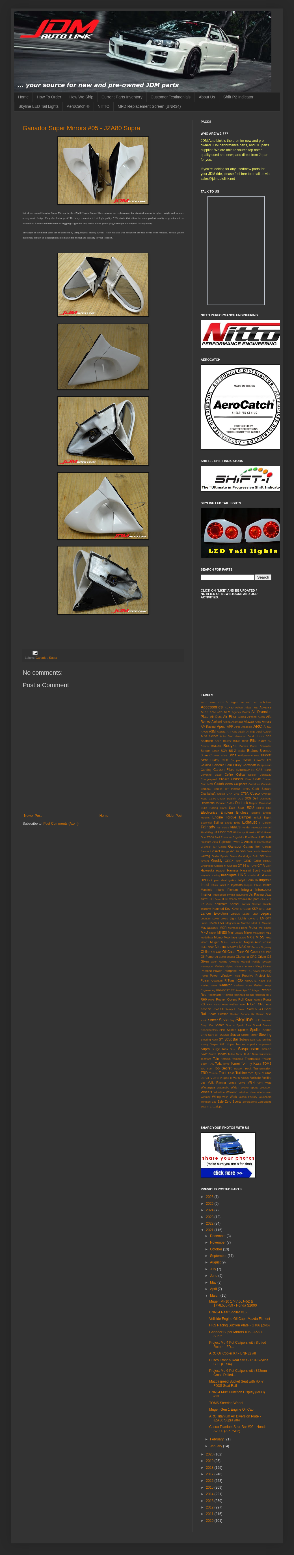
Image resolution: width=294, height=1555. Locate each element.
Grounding (207, 865)
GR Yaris (265, 856)
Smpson (266, 1020)
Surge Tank (220, 1049)
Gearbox (266, 851)
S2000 (219, 1009)
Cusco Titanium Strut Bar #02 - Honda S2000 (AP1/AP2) (238, 1429)
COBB (229, 784)
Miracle (238, 932)
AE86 (204, 712)
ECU (250, 808)
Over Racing (219, 961)
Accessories (212, 707)
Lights (242, 918)
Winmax (206, 1096)
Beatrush (207, 740)
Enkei (257, 817)
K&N (262, 899)
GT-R (261, 865)
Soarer (219, 1025)
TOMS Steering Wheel (226, 1403)
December (218, 1236)
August (216, 1262)
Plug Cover (263, 966)
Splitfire (243, 1029)
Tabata (221, 1054)
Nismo (220, 946)
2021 (210, 1230)
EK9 (268, 807)
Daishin (231, 798)
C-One (247, 760)
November (218, 1242)
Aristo (267, 726)
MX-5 (224, 942)
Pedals (219, 966)
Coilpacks (240, 784)
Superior (252, 1044)
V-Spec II (226, 1077)
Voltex (232, 1082)
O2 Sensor (253, 947)
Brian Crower (210, 755)
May (213, 1282)
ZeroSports (264, 1101)
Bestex (227, 740)
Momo (218, 937)
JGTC (204, 899)
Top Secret (222, 1068)
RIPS (211, 999)
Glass (233, 856)
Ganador (41, 657)
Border (205, 750)
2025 (210, 1204)
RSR (225, 1004)
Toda (218, 1063)
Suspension (248, 1048)
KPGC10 (245, 908)
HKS (242, 875)
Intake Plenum (227, 889)
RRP (209, 1004)
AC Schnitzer (262, 702)
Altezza (249, 721)
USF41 (205, 1077)
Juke (217, 899)
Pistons (239, 966)
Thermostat (252, 1058)
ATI (229, 731)
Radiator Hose (243, 985)
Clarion (267, 779)
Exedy (228, 822)
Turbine (241, 1073)
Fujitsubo (225, 841)
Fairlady (208, 827)
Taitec (231, 1054)
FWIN (236, 841)
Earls (223, 807)
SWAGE (266, 1049)
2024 (210, 1210)
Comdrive (254, 784)
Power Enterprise (225, 970)
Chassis (237, 779)
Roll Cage (245, 999)
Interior (206, 894)
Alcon (261, 716)
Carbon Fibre (223, 770)
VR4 (260, 1082)
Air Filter (229, 717)
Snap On (207, 1025)
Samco (242, 1009)
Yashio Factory (248, 1096)
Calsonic (218, 765)
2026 (210, 1197)
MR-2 (250, 937)
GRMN (267, 860)
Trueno (213, 1073)
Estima (218, 822)
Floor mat (225, 832)
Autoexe (240, 736)
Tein (216, 1059)
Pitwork (249, 966)
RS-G (217, 1004)
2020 (210, 1454)
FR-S (260, 832)
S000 (204, 1009)
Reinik (250, 994)
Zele (221, 1101)
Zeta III (205, 1106)
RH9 (204, 999)
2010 (210, 1521)
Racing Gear (209, 985)
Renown (260, 994)
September (219, 1256)
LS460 (213, 923)
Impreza (265, 880)
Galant (222, 846)
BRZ (257, 755)
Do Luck (241, 803)
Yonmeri (206, 1101)
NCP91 (267, 942)
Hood (260, 875)
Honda (252, 875)
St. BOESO (222, 1034)
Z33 (214, 1101)
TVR (251, 1073)
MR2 (268, 937)
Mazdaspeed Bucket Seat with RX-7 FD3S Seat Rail (236, 1383)
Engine (256, 812)
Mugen (214, 942)
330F (212, 702)
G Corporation (262, 841)
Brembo (265, 751)
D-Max (221, 798)
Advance (265, 707)
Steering (265, 1035)
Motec (242, 937)
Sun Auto (255, 1039)
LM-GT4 (265, 918)
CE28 (218, 774)
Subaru (244, 1039)
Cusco (255, 794)
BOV (224, 750)
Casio (267, 769)
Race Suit (264, 980)
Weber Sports (249, 1087)
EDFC (260, 807)
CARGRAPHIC (245, 769)
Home (23, 97)
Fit (215, 832)
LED (255, 913)
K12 (269, 899)
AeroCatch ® (78, 106)
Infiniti (214, 885)
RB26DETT (223, 990)
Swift (204, 1054)
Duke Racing (209, 807)
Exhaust (249, 822)
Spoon (267, 1029)
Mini (231, 932)
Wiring (216, 1096)
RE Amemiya (239, 990)
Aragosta (246, 726)
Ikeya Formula (248, 880)
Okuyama (242, 956)
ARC (257, 726)
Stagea (235, 1034)
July (213, 1269)
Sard (250, 1009)
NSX (242, 947)
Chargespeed (209, 779)
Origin (262, 956)
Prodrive (247, 975)
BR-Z (232, 750)
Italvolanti (242, 894)
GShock (232, 865)
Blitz (253, 741)
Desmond (265, 798)
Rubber (234, 1004)
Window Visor (247, 1092)
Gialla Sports (220, 856)
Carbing (206, 769)
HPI (203, 880)
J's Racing (256, 894)
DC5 (248, 798)
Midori (213, 932)
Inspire (248, 885)
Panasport (207, 966)
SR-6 (204, 1034)
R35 (240, 980)
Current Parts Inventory (121, 97)
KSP (255, 908)
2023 (210, 1217)
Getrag (205, 856)
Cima (248, 779)
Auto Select (209, 736)
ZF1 (212, 1106)
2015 (210, 1487)
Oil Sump (220, 956)
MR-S (260, 937)
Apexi (221, 727)
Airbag (242, 716)
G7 (215, 846)
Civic (257, 779)
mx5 (232, 942)
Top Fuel (206, 1068)
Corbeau (206, 788)
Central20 (265, 774)
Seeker (234, 1014)
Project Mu (263, 975)
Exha (237, 822)
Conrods (266, 784)
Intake (257, 885)
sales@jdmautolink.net (218, 179)
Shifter (213, 1020)
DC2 (240, 798)
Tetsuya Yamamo (232, 1058)
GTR (268, 865)
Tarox (239, 1054)
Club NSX (207, 784)
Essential (206, 822)
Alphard (216, 721)
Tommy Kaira (251, 1063)
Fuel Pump (251, 837)
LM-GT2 (253, 918)
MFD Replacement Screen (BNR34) (149, 106)
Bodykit (230, 745)
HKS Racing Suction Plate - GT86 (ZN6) (239, 1325)
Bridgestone (245, 755)
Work (233, 1096)
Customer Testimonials (171, 97)
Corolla (218, 788)
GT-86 (242, 865)
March (215, 1295)
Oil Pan (266, 951)
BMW (262, 740)
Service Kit (247, 1014)
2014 (210, 1494)
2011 (210, 1514)
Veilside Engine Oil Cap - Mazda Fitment (239, 1319)
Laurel (246, 913)
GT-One (252, 865)
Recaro (265, 990)
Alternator (237, 721)
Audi (259, 731)
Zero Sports (233, 1101)
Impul (205, 885)
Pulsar (205, 980)
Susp (233, 1049)
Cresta (221, 793)
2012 (210, 1507)
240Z (204, 702)
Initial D (225, 885)
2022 (210, 1223)
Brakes (252, 751)
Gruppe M (220, 865)
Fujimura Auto (209, 841)
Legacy (265, 913)
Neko (204, 947)
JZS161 (242, 899)
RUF (243, 1004)
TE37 (247, 1054)
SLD (257, 1020)
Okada (231, 956)
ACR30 (229, 707)
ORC (253, 956)
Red (203, 994)
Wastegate (208, 1087)
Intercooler (263, 890)
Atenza (221, 731)
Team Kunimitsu (261, 1054)
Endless (242, 813)
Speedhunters (209, 1029)
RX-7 (251, 1004)
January (216, 1446)
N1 (241, 942)
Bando (251, 736)
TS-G (231, 1073)
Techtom (206, 1058)
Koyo (235, 908)
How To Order (49, 97)
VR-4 (251, 1082)
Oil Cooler (252, 952)
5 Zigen (232, 702)
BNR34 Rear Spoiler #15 (228, 1312)
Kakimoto (221, 904)
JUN (225, 899)
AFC (219, 712)
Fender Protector (252, 827)
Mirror (248, 932)
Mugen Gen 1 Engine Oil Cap (231, 1409)
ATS (234, 731)
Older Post (174, 816)
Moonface (230, 937)
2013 (210, 1501)
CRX (229, 793)
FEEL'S (235, 827)
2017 (210, 1474)
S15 (210, 1009)
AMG (258, 721)
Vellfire (266, 1077)
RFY (268, 994)
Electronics (209, 813)
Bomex (243, 746)
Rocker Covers (226, 999)
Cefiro (229, 774)
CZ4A (212, 798)
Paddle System (261, 961)
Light (233, 918)
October (216, 1249)
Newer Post (33, 816)
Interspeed (219, 894)
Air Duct (216, 716)
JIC (211, 899)
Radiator (225, 985)
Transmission (262, 1068)
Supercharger (235, 1044)
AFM (227, 712)
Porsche (206, 970)
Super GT (217, 1044)
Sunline (266, 1039)
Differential (208, 803)
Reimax (228, 994)
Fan (219, 827)
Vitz (203, 1082)
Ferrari (267, 827)
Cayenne (206, 774)
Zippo (218, 1106)
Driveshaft (265, 803)
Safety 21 (231, 1009)
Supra (53, 657)
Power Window (221, 975)
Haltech (221, 870)
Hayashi (266, 870)
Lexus (224, 918)
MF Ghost (265, 927)
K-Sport (253, 899)
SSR (211, 1034)
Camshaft (249, 765)
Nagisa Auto (252, 942)
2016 (210, 1481)
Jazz (268, 894)
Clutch (219, 784)
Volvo (242, 1082)
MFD (204, 932)
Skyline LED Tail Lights (38, 106)
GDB (243, 851)
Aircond (252, 716)
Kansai (234, 904)
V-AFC (215, 1077)
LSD (221, 923)
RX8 (268, 1004)
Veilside (255, 1077)
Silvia (223, 1020)
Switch (212, 1054)
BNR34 (216, 746)
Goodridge (244, 856)
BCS (268, 736)
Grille (257, 860)
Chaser (224, 779)
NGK (211, 947)
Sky (232, 1020)
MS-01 (205, 942)
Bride (232, 755)
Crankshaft (208, 793)
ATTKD (250, 731)
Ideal (223, 880)
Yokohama (265, 1096)
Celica (240, 774)
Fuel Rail (265, 837)
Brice (224, 755)
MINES (222, 932)
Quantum (216, 980)
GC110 (234, 851)
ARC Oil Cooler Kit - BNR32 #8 (232, 1353)
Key (227, 908)
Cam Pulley (233, 765)
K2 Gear (206, 904)
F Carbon (265, 822)
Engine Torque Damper (231, 817)
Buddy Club (219, 760)
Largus (235, 913)
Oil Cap (216, 951)
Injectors (237, 885)
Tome (226, 1063)
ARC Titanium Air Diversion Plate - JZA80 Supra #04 (235, 1418)
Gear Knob (253, 851)
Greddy (216, 861)
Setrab (260, 1014)
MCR (223, 927)
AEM (213, 712)
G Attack (247, 841)
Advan (239, 707)
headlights (229, 875)
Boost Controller (260, 746)
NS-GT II (232, 947)
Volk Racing (217, 1082)
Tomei (235, 1063)
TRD (204, 1073)
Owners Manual (239, 961)
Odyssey (266, 947)
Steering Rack (209, 1039)
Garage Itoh (252, 846)
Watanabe (223, 1087)
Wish (225, 1096)
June (214, 1276)
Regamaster (214, 994)
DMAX (230, 803)
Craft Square (261, 788)
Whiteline (218, 1092)
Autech (267, 731)
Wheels (206, 1092)
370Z (221, 702)
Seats (213, 1014)
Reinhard (239, 994)
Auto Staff (226, 736)
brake (241, 750)
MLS (268, 932)
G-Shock (206, 846)
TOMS (267, 1063)
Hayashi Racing (210, 875)
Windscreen (264, 1092)
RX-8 (260, 1004)
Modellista (207, 937)
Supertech (265, 1044)
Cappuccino (264, 765)
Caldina (206, 765)
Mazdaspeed (209, 927)
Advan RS (251, 707)
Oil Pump (207, 956)
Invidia (231, 894)
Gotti (255, 856)
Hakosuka (207, 870)
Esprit (267, 817)
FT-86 (210, 837)
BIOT (245, 740)
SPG (222, 1029)
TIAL (211, 1063)
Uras (268, 1073)
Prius (237, 975)
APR (237, 726)
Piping (229, 966)
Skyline (244, 1019)
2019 (210, 1461)
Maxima (266, 923)
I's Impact (213, 880)
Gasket (215, 851)
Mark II (256, 923)
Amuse (266, 721)
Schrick (259, 1009)
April (214, 1289)
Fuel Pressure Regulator (229, 837)
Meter (253, 928)
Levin (215, 918)
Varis (236, 1077)
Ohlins (205, 952)
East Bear (236, 807)
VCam (245, 1077)
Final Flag (207, 832)
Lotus (204, 923)
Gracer (205, 860)
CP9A (246, 788)
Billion (237, 740)
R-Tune (229, 980)
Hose (268, 875)
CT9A (245, 793)
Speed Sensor (262, 1025)
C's (269, 760)
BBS (261, 736)
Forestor (251, 832)
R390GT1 (251, 980)
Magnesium (233, 923)
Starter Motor (249, 1034)
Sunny (204, 1044)
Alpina (227, 721)
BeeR (218, 740)
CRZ (236, 793)
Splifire (231, 1029)
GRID (247, 860)
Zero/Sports (250, 1101)
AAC (249, 702)
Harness (232, 870)
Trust (222, 1073)
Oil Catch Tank (233, 952)
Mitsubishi (259, 932)
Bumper (235, 760)
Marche (245, 923)
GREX (229, 860)
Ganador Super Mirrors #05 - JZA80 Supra (81, 128)
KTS (262, 908)
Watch (235, 1087)
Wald (268, 1082)
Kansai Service (251, 904)
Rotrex (258, 999)
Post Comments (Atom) (61, 824)
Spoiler (255, 1030)
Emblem (226, 813)
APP (230, 726)
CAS (259, 769)
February (217, 1439)
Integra (246, 890)
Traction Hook (242, 1068)
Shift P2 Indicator (238, 97)
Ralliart (258, 985)
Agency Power (241, 712)
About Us (207, 97)
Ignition (232, 880)
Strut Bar (231, 1039)
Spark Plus (244, 1025)
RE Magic (254, 990)
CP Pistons (232, 788)
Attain (241, 731)
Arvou (204, 731)
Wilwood (231, 1092)
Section (223, 1014)
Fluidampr (239, 832)
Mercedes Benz (237, 927)
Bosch (215, 750)
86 (242, 702)
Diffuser (221, 803)
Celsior (252, 774)
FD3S (225, 827)
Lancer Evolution (214, 913)
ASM (212, 731)
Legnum (206, 918)
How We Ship (81, 97)
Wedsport (265, 1087)
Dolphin (253, 803)
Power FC (245, 970)
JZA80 (233, 899)
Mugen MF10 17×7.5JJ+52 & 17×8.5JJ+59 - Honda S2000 (233, 1303)
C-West (259, 760)
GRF (238, 860)
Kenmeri (218, 908)
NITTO (104, 106)
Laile (268, 908)
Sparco (230, 1025)
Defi (255, 798)
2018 (210, 1468)
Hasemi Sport (250, 870)
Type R (259, 1073)
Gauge (225, 851)
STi (221, 1039)
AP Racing (208, 726)
